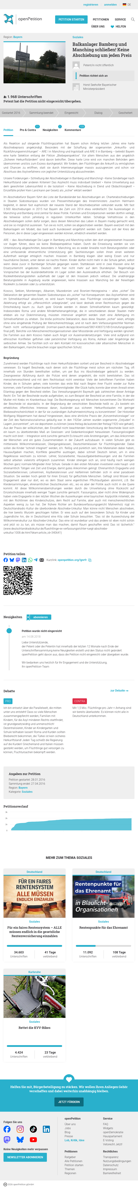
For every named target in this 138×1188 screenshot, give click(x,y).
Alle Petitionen (73, 1161)
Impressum (110, 1169)
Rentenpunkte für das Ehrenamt (103, 927)
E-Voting (108, 1140)
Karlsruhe (34, 972)
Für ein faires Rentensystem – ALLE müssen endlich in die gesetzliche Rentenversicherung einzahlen (34, 931)
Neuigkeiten (50, 128)
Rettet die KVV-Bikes (34, 1028)
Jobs (68, 1128)
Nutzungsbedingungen (117, 1161)
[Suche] (133, 19)
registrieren (90, 4)
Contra (79, 701)
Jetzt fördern (69, 1102)
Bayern (17, 37)
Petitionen (101, 19)
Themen (70, 1169)
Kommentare (73, 128)
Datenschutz (111, 1165)
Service (120, 19)
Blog (67, 1132)
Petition (8, 130)
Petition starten (71, 19)
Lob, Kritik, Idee (74, 1140)
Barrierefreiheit (112, 1173)
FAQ (105, 1124)
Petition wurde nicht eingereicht (42, 631)
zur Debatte (118, 690)
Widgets (108, 1128)
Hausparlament (112, 1136)
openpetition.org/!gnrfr (74, 560)
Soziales (78, 37)
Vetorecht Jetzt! (112, 1144)
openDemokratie (113, 1132)
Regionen (70, 1173)
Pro (8, 701)
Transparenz (111, 1157)
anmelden (110, 4)
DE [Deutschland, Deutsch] (127, 4)
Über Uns (98, 26)
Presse (69, 1136)
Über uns (70, 1124)
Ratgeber (70, 1157)
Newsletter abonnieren (25, 1157)
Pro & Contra (28, 128)
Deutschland (34, 872)
